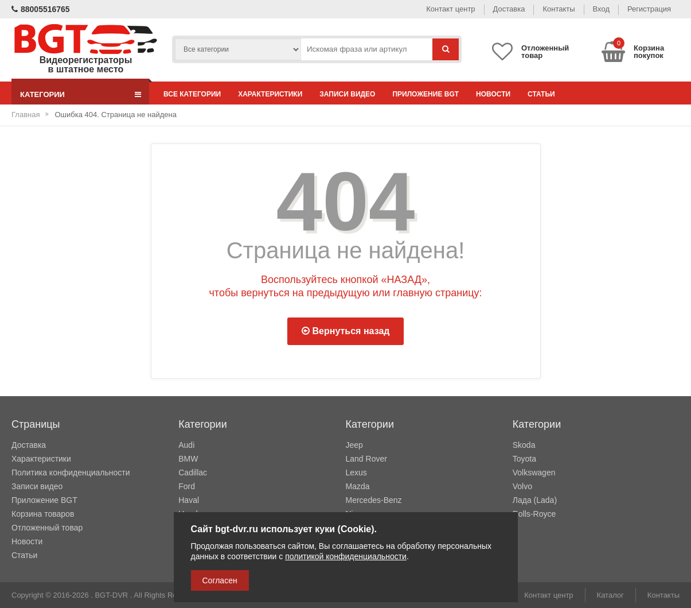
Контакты (558, 9)
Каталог (610, 595)
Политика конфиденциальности (70, 472)
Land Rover (366, 459)
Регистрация (649, 9)
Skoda (524, 445)
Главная (25, 114)
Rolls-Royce (534, 514)
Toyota (524, 459)
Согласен (219, 580)
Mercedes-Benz (374, 500)
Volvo (522, 486)
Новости (493, 94)
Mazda (358, 486)
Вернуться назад (346, 331)
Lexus (356, 472)
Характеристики (270, 94)
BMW (188, 459)
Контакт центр (450, 9)
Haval (188, 500)
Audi (186, 445)
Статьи (541, 94)
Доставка (509, 9)
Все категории (192, 94)
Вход (601, 9)
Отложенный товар (47, 527)
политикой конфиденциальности (346, 556)
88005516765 (40, 9)
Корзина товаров (42, 513)
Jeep (354, 445)
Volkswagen (534, 472)
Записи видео (347, 94)
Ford (186, 486)
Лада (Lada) (535, 500)
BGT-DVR (111, 595)
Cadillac (192, 472)
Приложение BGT (425, 94)
